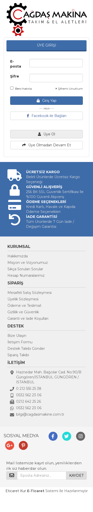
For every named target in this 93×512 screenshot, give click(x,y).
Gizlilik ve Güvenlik (23, 312)
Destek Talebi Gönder (26, 348)
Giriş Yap (47, 100)
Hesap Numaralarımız (26, 275)
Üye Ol (46, 134)
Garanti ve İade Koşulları (27, 318)
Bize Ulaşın (16, 335)
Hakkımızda (17, 256)
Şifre (14, 76)
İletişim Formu (19, 342)
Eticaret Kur (15, 491)
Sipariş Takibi (18, 355)
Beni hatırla (21, 88)
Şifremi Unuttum (69, 88)
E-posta (15, 64)
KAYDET (76, 475)
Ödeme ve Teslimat (24, 305)
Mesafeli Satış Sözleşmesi (29, 292)
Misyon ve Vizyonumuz (27, 262)
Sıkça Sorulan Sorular (25, 269)
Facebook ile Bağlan (46, 116)
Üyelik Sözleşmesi (22, 299)
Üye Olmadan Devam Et (46, 145)
